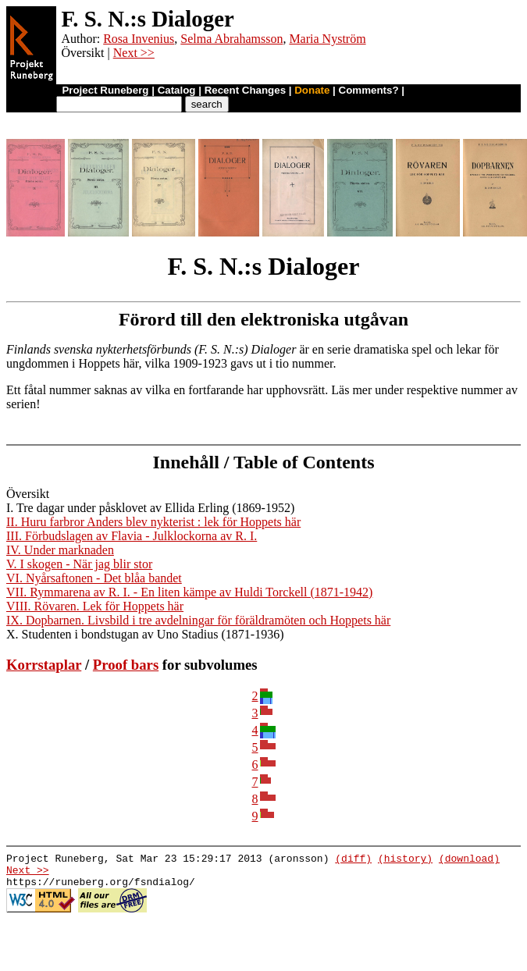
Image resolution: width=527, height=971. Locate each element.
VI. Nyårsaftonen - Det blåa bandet (94, 578)
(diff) (353, 860)
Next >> (134, 52)
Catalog (177, 90)
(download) (469, 860)
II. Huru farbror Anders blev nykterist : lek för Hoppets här (153, 521)
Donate (311, 90)
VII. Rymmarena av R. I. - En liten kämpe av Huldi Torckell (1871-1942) (189, 592)
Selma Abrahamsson (231, 38)
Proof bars (125, 664)
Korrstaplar (43, 664)
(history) (405, 860)
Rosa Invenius (138, 38)
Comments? (369, 90)
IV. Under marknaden (60, 550)
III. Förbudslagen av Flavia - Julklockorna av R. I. (131, 535)
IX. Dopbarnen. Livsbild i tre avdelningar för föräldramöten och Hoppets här (198, 620)
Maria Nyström (327, 38)
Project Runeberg (105, 90)
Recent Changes (245, 90)
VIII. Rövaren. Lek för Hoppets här (94, 606)
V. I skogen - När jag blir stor (79, 564)
